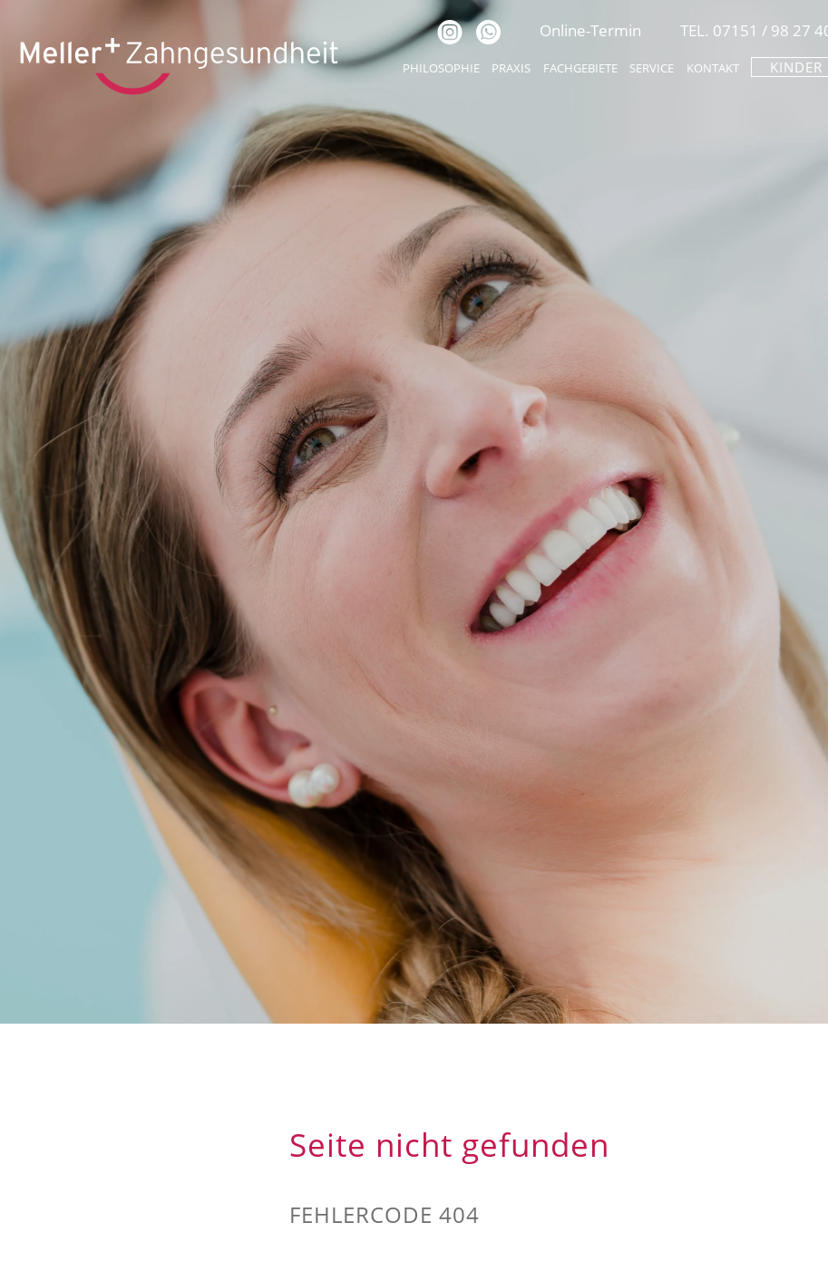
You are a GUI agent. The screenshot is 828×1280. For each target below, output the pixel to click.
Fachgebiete (580, 68)
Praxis (511, 68)
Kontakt (713, 68)
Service (651, 68)
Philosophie (441, 68)
